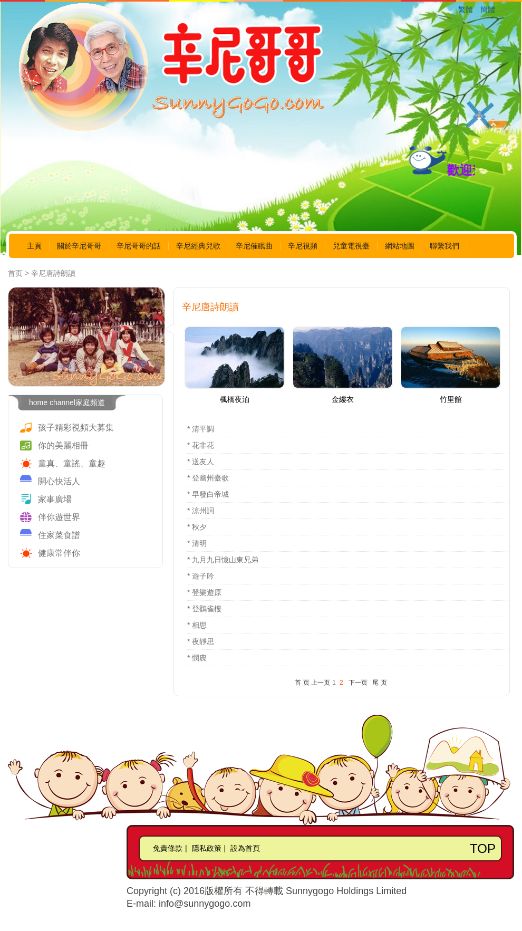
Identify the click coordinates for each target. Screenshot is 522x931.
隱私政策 (206, 848)
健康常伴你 (59, 553)
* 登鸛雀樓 (204, 608)
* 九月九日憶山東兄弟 (222, 559)
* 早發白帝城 (208, 494)
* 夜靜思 (200, 641)
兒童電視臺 (351, 246)
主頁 (34, 246)
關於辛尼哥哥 (79, 246)
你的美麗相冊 (63, 445)
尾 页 (379, 682)
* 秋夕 (197, 527)
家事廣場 (55, 499)
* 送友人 (200, 461)
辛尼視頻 (302, 246)
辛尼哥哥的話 (139, 246)
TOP (483, 848)
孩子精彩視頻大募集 (76, 427)
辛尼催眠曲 (254, 246)
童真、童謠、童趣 (71, 463)
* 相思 (197, 625)
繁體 (465, 9)
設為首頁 (245, 848)
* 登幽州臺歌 (208, 478)
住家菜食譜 (59, 535)
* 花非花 (200, 445)
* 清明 (197, 543)
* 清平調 (200, 429)
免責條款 (167, 848)
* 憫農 (197, 658)
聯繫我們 (444, 246)
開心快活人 (59, 481)
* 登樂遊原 (204, 592)
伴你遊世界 (59, 517)
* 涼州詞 (200, 510)
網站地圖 (399, 246)
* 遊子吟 (200, 576)
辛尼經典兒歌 (198, 246)
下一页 (358, 682)
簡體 (487, 9)
